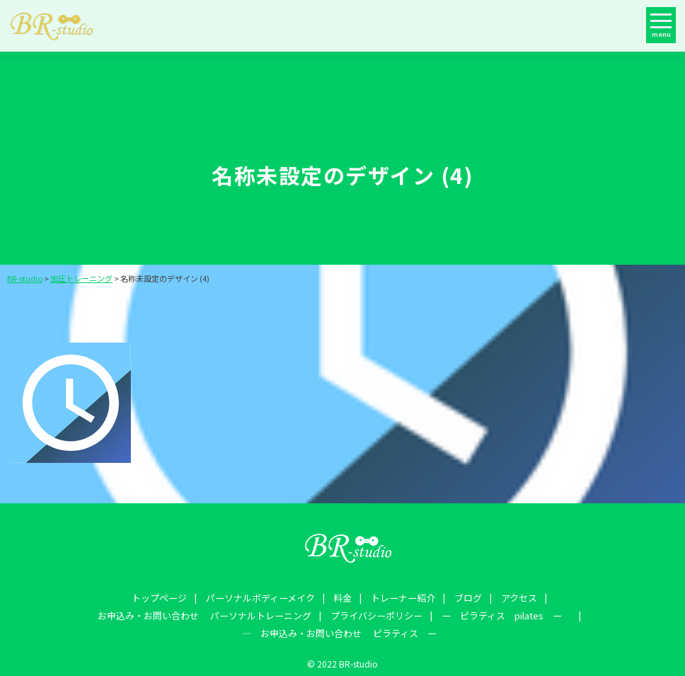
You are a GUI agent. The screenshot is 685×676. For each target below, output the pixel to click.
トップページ (48, 597)
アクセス (399, 597)
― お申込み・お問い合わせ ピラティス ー (466, 613)
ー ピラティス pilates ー (287, 613)
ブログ (350, 597)
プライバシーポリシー (160, 613)
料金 (228, 597)
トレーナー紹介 (287, 597)
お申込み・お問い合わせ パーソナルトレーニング (540, 597)
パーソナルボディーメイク (147, 597)
